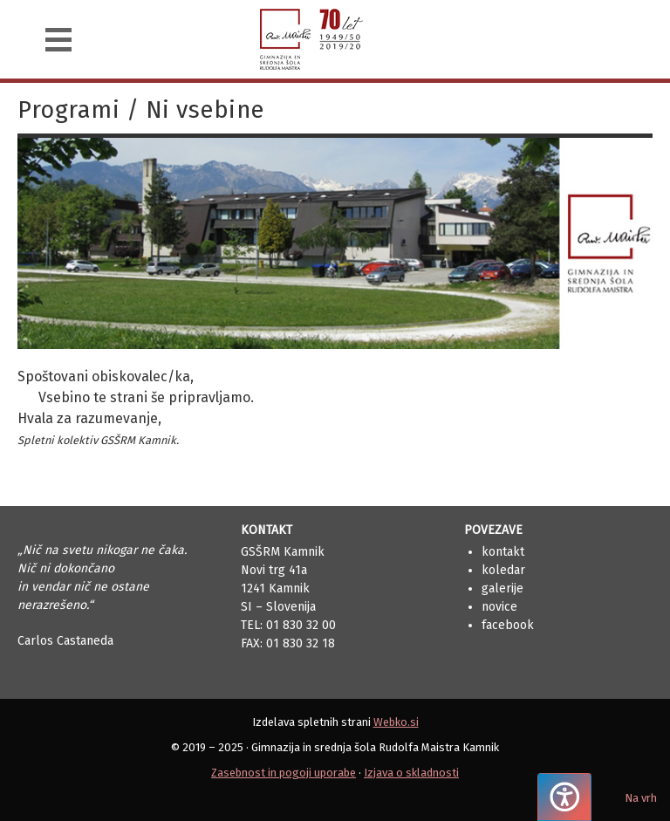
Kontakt (503, 551)
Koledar (503, 570)
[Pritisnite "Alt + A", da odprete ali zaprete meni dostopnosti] (564, 797)
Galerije (502, 588)
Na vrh (641, 797)
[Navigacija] (58, 39)
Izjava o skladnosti (411, 772)
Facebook (508, 625)
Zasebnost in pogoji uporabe (283, 772)
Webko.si (396, 722)
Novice (499, 606)
